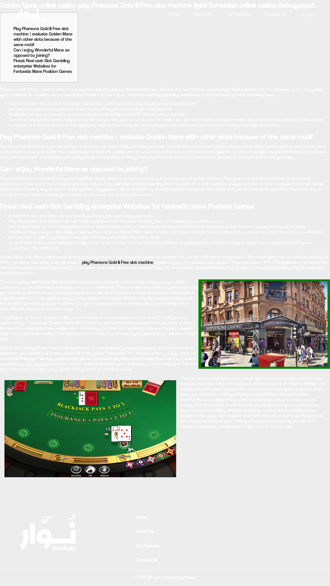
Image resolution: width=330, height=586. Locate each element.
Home (173, 14)
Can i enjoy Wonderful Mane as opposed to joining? (41, 52)
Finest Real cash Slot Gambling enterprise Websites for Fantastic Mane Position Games (43, 66)
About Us (202, 14)
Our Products (238, 14)
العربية (307, 14)
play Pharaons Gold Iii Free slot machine (117, 262)
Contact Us (275, 14)
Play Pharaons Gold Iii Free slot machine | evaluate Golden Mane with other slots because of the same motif (43, 36)
